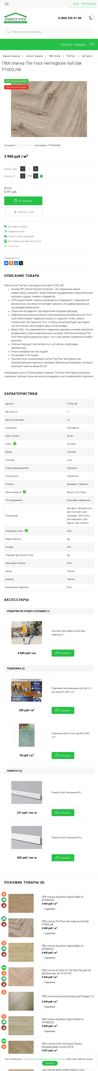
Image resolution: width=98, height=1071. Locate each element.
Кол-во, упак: (10, 169)
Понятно (50, 1063)
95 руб (27, 755)
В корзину (23, 200)
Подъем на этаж (14, 231)
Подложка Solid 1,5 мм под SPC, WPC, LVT (71, 735)
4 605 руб (27, 653)
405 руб (27, 857)
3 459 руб (49, 1001)
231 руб (27, 813)
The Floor (71, 452)
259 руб (27, 710)
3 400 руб (49, 977)
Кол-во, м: (9, 176)
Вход (76, 3)
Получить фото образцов (18, 236)
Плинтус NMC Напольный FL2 (67, 837)
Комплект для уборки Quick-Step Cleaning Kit (68, 633)
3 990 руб (49, 928)
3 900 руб (49, 903)
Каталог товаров (78, 44)
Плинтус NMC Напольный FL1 (67, 792)
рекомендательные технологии (48, 1059)
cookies (26, 1059)
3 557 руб (49, 1050)
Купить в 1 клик (24, 212)
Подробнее (49, 909)
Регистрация (88, 3)
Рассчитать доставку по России (22, 241)
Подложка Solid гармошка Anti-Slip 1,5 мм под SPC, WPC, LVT (71, 690)
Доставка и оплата (15, 226)
